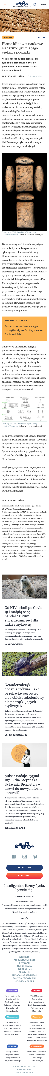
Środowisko (13, 1017)
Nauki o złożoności (12, 1002)
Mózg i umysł (37, 1025)
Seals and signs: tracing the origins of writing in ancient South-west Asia (24, 330)
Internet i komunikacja (36, 1055)
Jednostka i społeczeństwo (37, 1037)
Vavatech (29, 1072)
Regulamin (24, 972)
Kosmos (37, 990)
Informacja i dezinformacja (37, 1040)
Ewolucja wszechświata (37, 1005)
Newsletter (25, 867)
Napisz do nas (24, 969)
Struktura (13, 990)
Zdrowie (13, 1046)
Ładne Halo (27, 1069)
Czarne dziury (36, 999)
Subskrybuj (24, 957)
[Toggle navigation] (4, 4)
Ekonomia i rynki (12, 1008)
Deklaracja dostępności (24, 975)
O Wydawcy (24, 963)
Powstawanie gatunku (36, 1022)
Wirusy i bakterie (12, 1052)
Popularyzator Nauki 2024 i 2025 (22, 6)
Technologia (37, 1046)
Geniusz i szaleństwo (37, 1028)
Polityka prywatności (24, 978)
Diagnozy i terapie (12, 1055)
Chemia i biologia (12, 999)
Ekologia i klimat (12, 1022)
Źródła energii (37, 1058)
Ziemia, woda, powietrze (12, 1025)
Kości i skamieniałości (12, 1028)
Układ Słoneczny (36, 996)
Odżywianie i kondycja (12, 1061)
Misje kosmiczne (37, 1008)
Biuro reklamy (24, 966)
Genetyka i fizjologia (36, 1031)
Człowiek (8, 37)
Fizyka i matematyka (12, 996)
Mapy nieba (36, 1011)
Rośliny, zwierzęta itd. (12, 1034)
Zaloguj (43, 4)
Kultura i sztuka (12, 1011)
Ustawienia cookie (24, 981)
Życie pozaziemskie (36, 1002)
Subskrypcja (25, 875)
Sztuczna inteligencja (12, 1005)
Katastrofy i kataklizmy (12, 1031)
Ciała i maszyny (37, 1061)
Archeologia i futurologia (37, 1034)
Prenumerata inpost (24, 960)
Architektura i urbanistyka (36, 1052)
